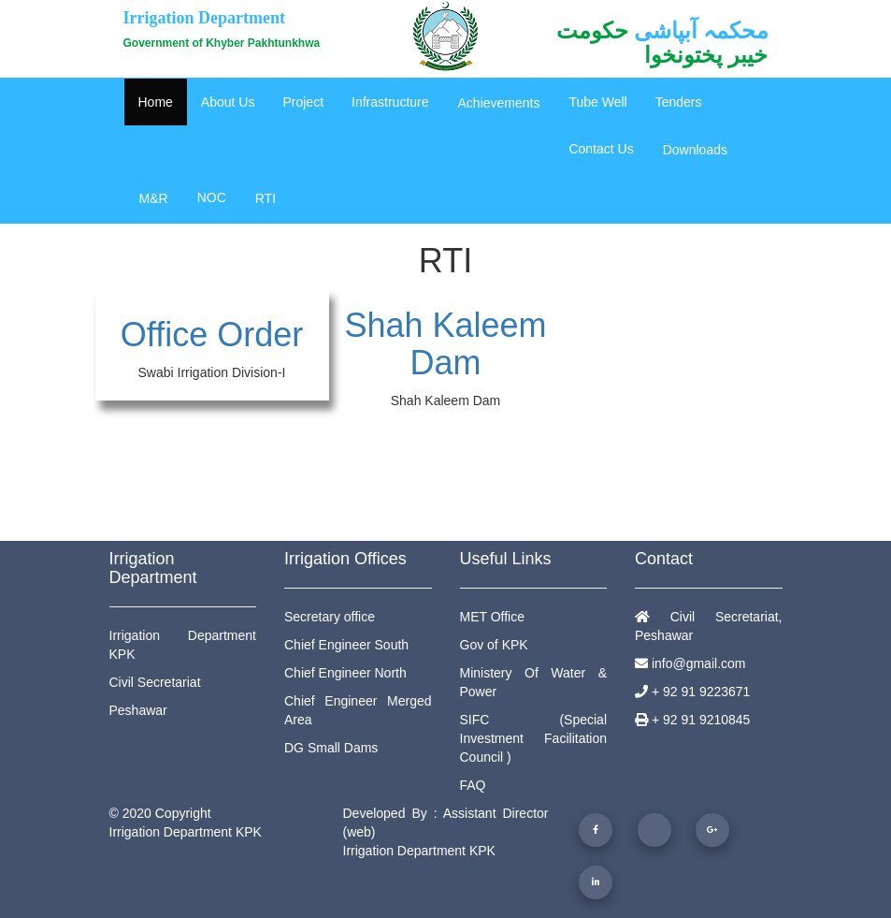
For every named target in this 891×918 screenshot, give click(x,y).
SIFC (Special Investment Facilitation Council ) (534, 738)
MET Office (492, 616)
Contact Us (600, 148)
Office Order (212, 334)
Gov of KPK (494, 644)
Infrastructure (390, 102)
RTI (265, 198)
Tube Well (597, 102)
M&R (153, 198)
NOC (211, 197)
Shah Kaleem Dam (445, 344)
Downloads (695, 149)
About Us (228, 102)
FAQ (473, 785)
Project (302, 102)
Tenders (678, 102)
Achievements (499, 102)
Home (155, 102)
